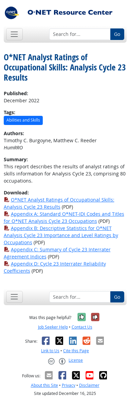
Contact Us (82, 327)
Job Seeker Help (53, 327)
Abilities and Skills (23, 120)
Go (117, 34)
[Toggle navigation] (14, 34)
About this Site (44, 385)
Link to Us (50, 351)
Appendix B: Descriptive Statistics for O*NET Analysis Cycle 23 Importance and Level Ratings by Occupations (61, 235)
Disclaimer (89, 385)
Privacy (68, 385)
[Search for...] (80, 34)
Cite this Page (76, 351)
